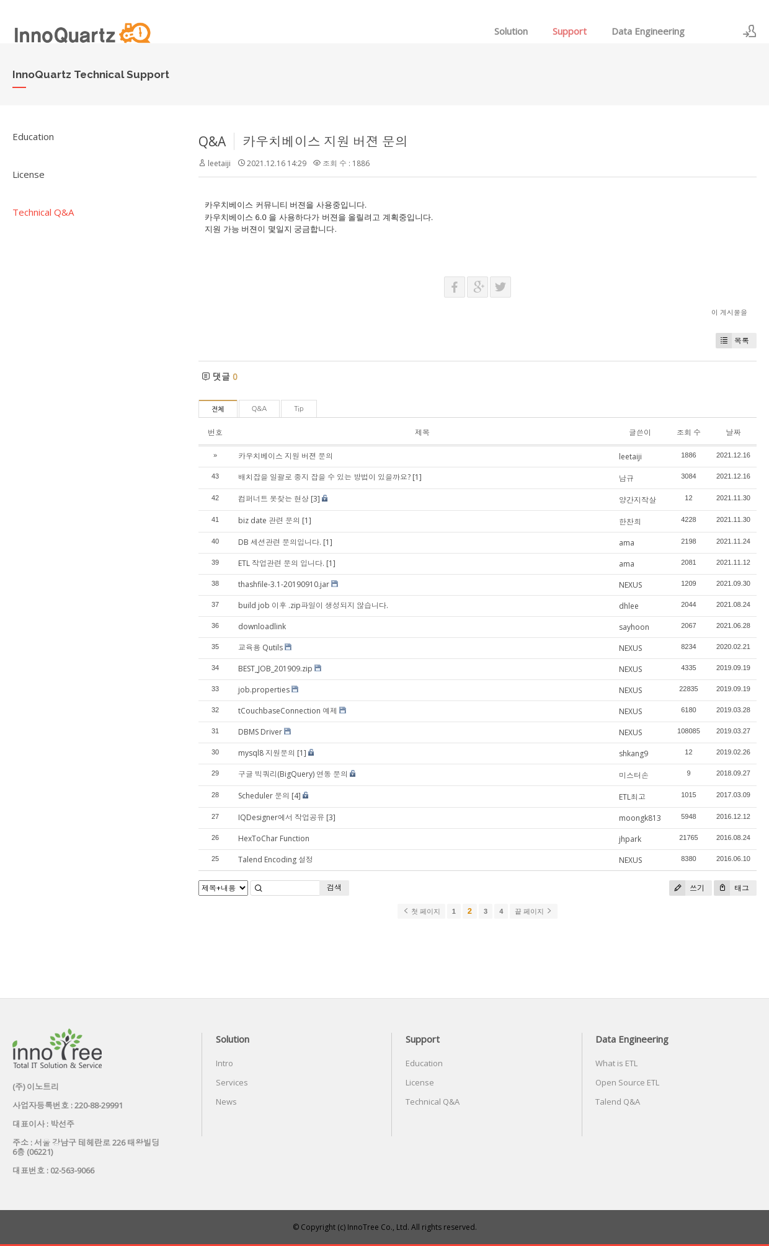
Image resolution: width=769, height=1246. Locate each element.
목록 (732, 340)
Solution (511, 31)
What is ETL (616, 1063)
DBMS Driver (260, 732)
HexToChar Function (273, 838)
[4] (296, 795)
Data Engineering (648, 31)
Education (33, 136)
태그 (731, 888)
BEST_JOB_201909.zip (275, 668)
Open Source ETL (627, 1082)
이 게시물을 (729, 312)
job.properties (264, 689)
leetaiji (219, 163)
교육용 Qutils (260, 647)
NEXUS (630, 585)
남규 (626, 478)
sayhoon (634, 627)
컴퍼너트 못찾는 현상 (273, 498)
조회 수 (689, 432)
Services (232, 1082)
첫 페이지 (421, 911)
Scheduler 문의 (264, 795)
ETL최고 (632, 797)
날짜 (733, 432)
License (28, 174)
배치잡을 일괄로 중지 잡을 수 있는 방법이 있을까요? (324, 477)
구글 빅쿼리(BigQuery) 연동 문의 (293, 774)
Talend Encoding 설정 (275, 859)
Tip (298, 408)
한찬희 (630, 521)
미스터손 (634, 775)
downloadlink (262, 626)
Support (570, 31)
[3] (315, 498)
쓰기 (687, 888)
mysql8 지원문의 (266, 753)
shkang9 (633, 753)
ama (626, 542)
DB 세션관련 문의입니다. (279, 542)
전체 (217, 409)
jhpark (630, 839)
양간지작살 (637, 500)
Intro (224, 1063)
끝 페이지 (534, 911)
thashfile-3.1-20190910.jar (283, 584)
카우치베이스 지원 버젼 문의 (325, 141)
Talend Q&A (617, 1101)
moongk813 (640, 818)
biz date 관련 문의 (269, 520)
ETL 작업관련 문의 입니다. (281, 563)
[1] (417, 477)
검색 (334, 887)
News (226, 1101)
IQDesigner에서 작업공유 (281, 817)
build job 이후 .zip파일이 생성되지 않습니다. (313, 605)
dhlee (629, 606)
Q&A (212, 141)
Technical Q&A (43, 212)
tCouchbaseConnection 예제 (287, 710)
